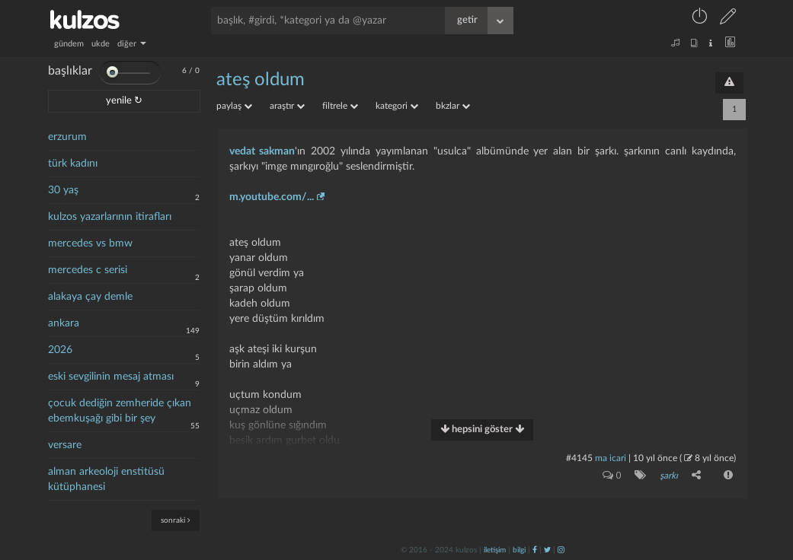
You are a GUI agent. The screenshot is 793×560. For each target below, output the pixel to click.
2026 (60, 350)
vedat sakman (262, 151)
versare (65, 445)
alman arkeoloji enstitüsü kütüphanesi (106, 479)
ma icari (610, 458)
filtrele (340, 105)
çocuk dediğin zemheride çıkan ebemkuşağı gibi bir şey (119, 411)
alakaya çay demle (90, 296)
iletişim (495, 550)
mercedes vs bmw (90, 243)
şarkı (669, 475)
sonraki (175, 520)
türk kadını (73, 163)
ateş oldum (260, 80)
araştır (287, 105)
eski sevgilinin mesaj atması (111, 376)
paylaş (234, 105)
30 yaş (63, 190)
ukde (100, 44)
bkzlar (453, 105)
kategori (397, 105)
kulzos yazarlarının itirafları (109, 217)
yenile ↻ (124, 101)
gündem (69, 44)
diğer (131, 44)
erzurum (67, 137)
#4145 (579, 458)
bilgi (519, 550)
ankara (63, 323)
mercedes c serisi (87, 270)
